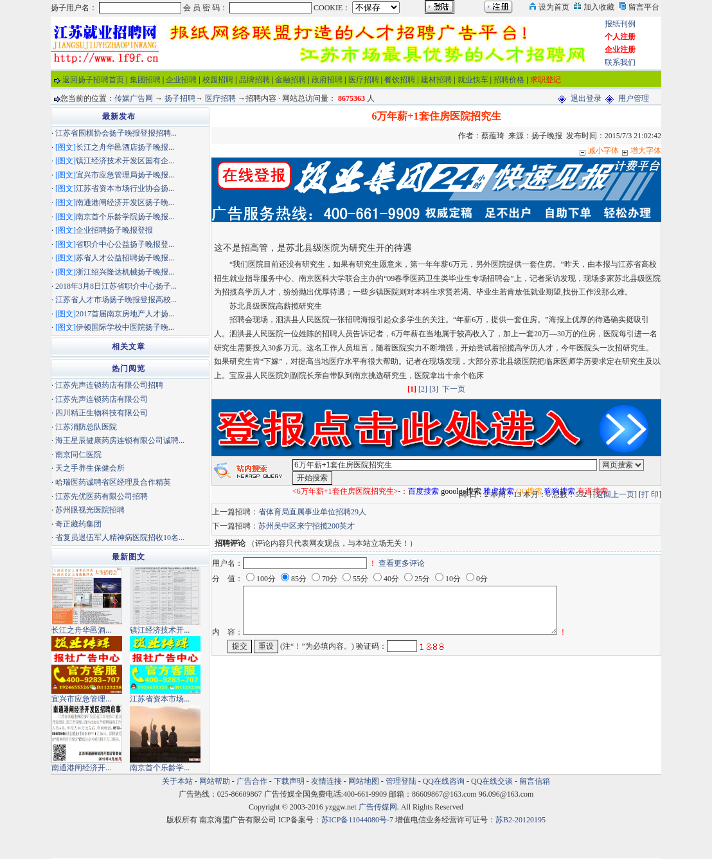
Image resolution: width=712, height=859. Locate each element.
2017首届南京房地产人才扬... (125, 313)
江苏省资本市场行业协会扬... (125, 188)
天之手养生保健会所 (90, 468)
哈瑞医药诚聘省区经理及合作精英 (113, 482)
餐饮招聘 (399, 79)
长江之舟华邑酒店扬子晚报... (125, 147)
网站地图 (363, 781)
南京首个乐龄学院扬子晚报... (125, 216)
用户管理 (633, 98)
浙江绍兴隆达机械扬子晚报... (125, 271)
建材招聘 (436, 79)
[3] (433, 388)
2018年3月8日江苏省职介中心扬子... (116, 286)
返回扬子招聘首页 (93, 79)
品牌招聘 (254, 79)
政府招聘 (327, 79)
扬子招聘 (180, 98)
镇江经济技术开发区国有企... (125, 160)
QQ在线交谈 (492, 781)
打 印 (650, 494)
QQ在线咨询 (445, 781)
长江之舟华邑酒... (81, 630)
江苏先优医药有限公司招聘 (101, 496)
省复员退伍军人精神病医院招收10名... (119, 537)
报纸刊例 (620, 23)
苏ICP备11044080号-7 (357, 819)
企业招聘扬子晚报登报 (114, 230)
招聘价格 (509, 79)
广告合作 (251, 781)
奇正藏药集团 (78, 524)
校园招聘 (217, 79)
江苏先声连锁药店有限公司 (101, 399)
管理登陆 (401, 781)
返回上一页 (615, 494)
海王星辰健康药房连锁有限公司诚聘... (119, 440)
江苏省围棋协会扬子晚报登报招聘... (116, 133)
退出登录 (586, 98)
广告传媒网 (378, 806)
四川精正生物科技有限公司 (101, 412)
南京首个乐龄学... (160, 767)
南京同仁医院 (78, 454)
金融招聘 (290, 79)
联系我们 (620, 62)
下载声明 (289, 781)
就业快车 (473, 79)
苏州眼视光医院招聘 (90, 509)
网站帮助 (214, 781)
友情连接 (326, 781)
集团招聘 (145, 79)
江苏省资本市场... (160, 698)
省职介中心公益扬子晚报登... (125, 244)
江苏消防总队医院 (86, 426)
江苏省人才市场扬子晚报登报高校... (116, 299)
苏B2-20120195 (520, 819)
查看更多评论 (401, 563)
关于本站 (177, 781)
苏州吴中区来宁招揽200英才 (306, 525)
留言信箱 (534, 781)
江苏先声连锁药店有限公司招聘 (109, 385)
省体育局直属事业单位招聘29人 (312, 511)
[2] (422, 388)
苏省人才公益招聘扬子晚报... (125, 257)
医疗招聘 (363, 79)
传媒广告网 (133, 98)
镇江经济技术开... (160, 630)
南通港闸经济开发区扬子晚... (125, 202)
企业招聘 (181, 79)
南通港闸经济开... (81, 767)
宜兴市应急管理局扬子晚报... (125, 174)
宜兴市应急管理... (81, 698)
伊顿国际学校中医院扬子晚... (125, 327)
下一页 (453, 388)
